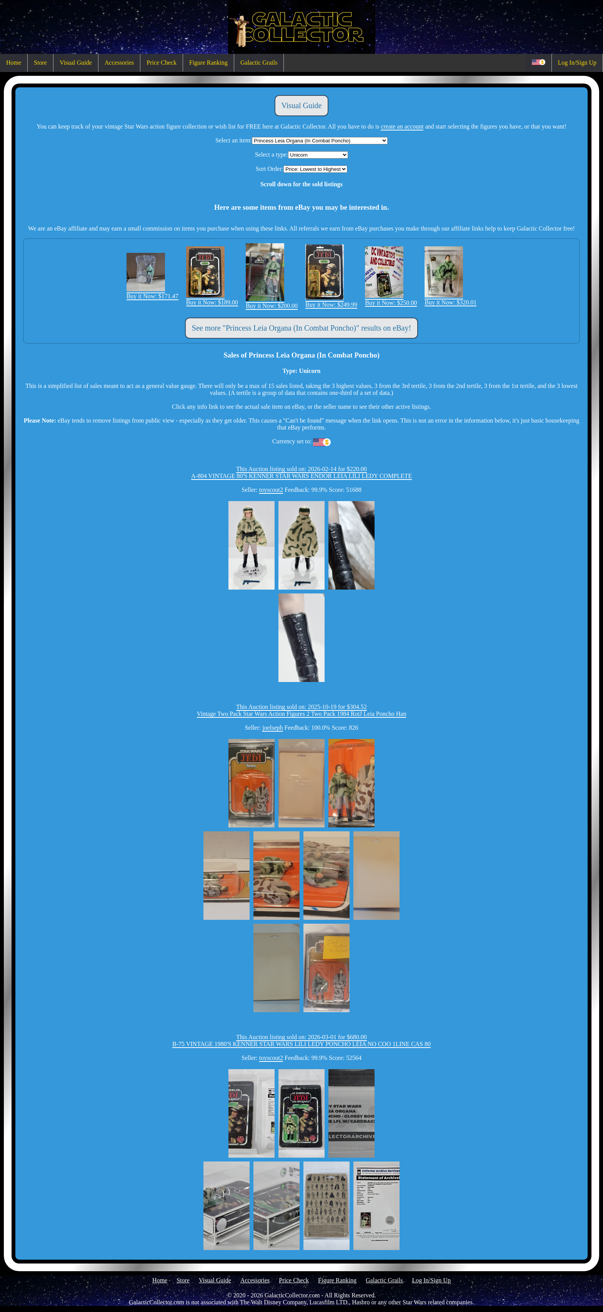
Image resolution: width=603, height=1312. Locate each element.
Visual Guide (76, 62)
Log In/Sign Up (577, 62)
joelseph (272, 727)
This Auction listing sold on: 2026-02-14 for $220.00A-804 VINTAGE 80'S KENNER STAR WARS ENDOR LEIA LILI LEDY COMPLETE (301, 472)
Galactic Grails (258, 62)
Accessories (119, 62)
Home (13, 62)
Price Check (162, 62)
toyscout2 (271, 489)
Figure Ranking (208, 62)
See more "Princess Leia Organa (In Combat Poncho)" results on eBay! (301, 328)
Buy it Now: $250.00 (391, 299)
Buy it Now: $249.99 (331, 301)
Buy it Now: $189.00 (212, 299)
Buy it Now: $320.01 (450, 299)
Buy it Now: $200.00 (272, 302)
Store (40, 62)
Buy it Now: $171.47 (152, 292)
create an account (402, 126)
